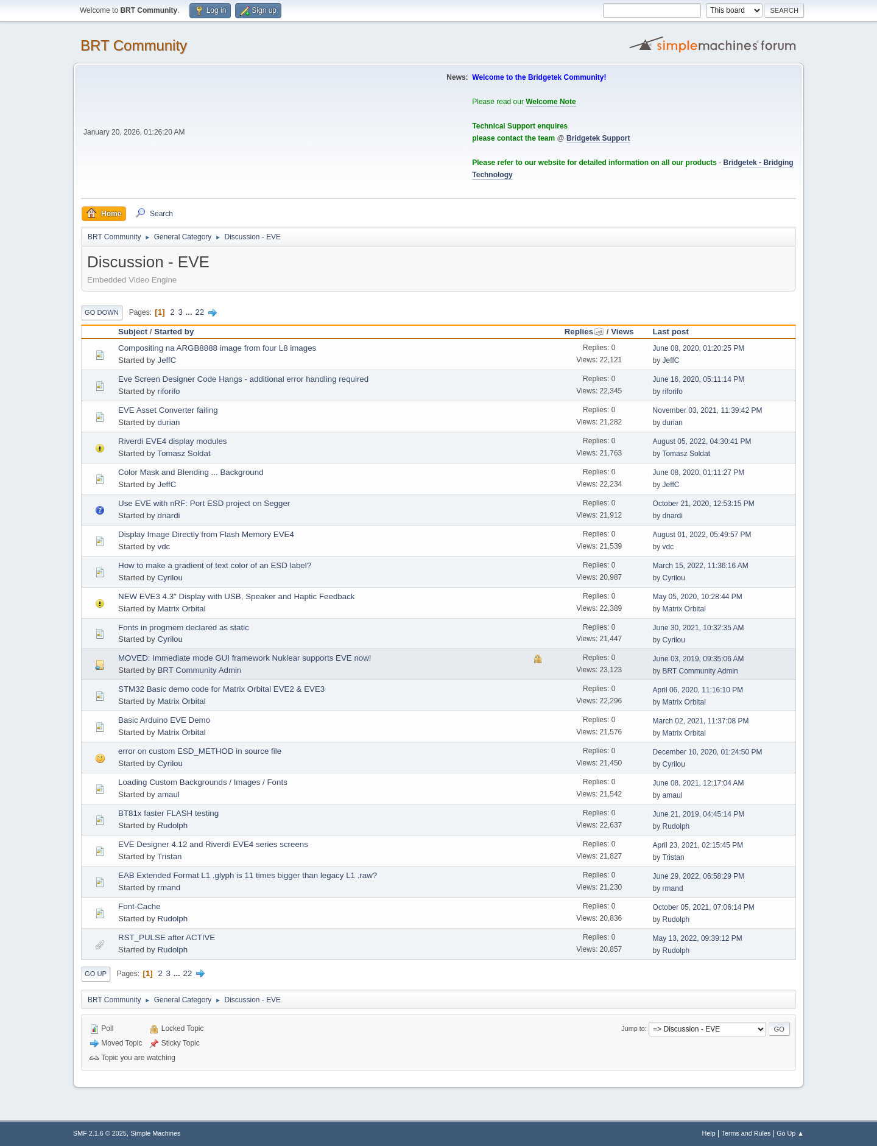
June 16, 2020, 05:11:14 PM (699, 379)
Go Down (102, 312)
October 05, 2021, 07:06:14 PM (704, 907)
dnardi (168, 515)
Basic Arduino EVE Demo (164, 720)
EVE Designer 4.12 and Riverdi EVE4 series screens (213, 844)
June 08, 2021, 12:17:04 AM (698, 783)
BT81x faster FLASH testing (168, 813)
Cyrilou (169, 577)
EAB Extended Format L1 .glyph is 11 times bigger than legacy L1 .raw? (247, 875)
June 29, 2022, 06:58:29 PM (699, 876)
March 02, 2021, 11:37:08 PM (701, 721)
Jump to (632, 1028)
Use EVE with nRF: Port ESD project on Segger (204, 503)
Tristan (169, 856)
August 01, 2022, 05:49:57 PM (702, 534)
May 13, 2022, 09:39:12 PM (697, 938)
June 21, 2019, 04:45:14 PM (699, 814)
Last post (671, 331)
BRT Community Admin (199, 670)
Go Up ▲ (790, 1133)
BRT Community (133, 45)
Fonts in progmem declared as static (183, 627)
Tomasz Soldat (183, 453)
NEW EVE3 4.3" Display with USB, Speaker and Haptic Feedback (236, 596)
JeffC (166, 360)
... (190, 312)
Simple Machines (155, 1133)
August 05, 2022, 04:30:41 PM (702, 441)
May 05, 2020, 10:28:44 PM (697, 596)
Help (709, 1133)
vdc (163, 546)
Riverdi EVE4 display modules (172, 441)
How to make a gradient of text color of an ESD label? (214, 565)
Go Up (96, 973)
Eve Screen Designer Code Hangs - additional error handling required (243, 379)
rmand (168, 887)
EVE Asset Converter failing (168, 410)
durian (168, 422)
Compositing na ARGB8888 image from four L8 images (217, 348)
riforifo (168, 391)
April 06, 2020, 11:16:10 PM (698, 690)
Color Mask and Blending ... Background (191, 472)
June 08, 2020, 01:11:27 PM (699, 472)
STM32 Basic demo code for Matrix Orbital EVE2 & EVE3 (221, 689)
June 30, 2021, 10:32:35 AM (698, 628)
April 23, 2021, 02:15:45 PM (698, 845)
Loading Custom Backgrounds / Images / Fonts (202, 782)
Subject (132, 331)
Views (622, 331)
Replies (584, 331)
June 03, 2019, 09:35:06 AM (698, 659)
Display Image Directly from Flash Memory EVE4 (206, 534)
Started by (174, 331)
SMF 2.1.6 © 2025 (100, 1133)
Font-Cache (139, 906)
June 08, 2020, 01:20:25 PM (699, 348)
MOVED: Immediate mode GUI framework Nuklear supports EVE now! (245, 658)
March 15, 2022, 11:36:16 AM (700, 565)
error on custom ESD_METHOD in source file (199, 751)
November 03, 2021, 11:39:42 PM (708, 410)
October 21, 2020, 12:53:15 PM (704, 503)
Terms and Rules (746, 1133)
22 (199, 312)
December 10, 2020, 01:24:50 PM (708, 752)
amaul (168, 794)
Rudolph (172, 825)
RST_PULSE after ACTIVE (166, 937)
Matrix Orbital (181, 608)
